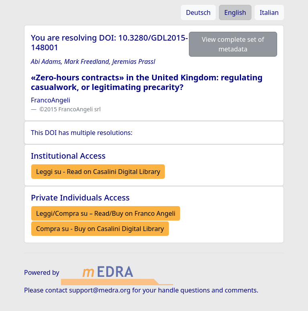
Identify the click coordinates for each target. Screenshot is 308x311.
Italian (269, 12)
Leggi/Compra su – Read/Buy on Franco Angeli (105, 213)
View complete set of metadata (233, 44)
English (235, 12)
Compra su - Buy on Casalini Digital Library (100, 228)
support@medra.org (99, 290)
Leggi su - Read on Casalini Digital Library (98, 171)
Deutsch (198, 12)
